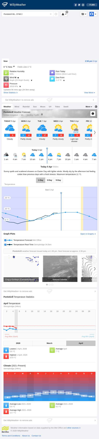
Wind (17, 107)
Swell (66, 107)
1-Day (40, 180)
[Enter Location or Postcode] (30, 14)
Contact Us (36, 436)
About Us (26, 436)
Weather (7, 107)
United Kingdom (11, 115)
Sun (35, 107)
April (81, 343)
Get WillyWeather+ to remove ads (19, 100)
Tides (57, 107)
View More (88, 92)
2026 (18, 343)
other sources (73, 428)
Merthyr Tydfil (33, 115)
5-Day (58, 180)
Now (5, 61)
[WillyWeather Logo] (15, 5)
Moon (42, 107)
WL (22, 115)
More (88, 107)
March (49, 343)
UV (50, 107)
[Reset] (51, 14)
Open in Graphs (87, 234)
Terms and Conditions (11, 436)
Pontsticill (41, 115)
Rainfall (26, 107)
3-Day (49, 180)
